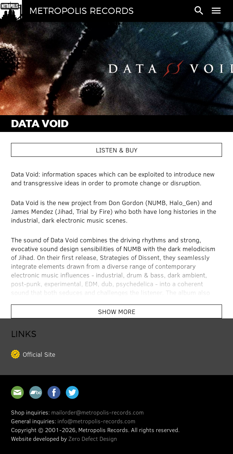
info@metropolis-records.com (96, 421)
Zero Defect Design (92, 438)
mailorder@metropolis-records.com (97, 412)
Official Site (39, 354)
